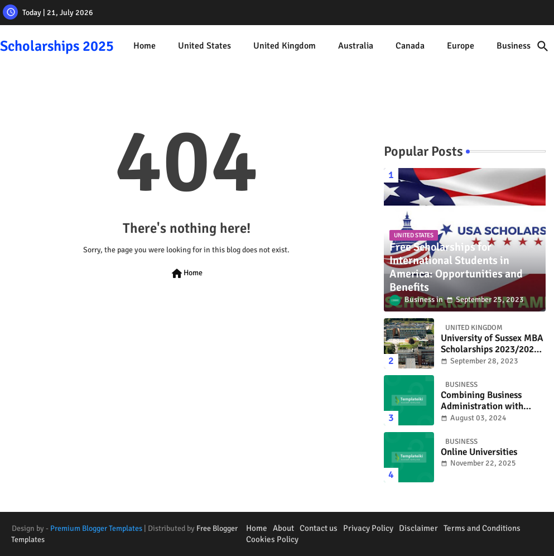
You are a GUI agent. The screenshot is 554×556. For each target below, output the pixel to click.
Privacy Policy (368, 528)
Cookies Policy (272, 539)
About (283, 528)
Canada (410, 45)
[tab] (144, 46)
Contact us (319, 528)
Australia (355, 45)
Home (144, 45)
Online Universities (479, 452)
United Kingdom (284, 45)
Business (514, 45)
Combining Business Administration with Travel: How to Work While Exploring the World (482, 401)
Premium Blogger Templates (96, 528)
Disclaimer (418, 528)
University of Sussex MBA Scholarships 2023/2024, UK (492, 344)
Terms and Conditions (482, 528)
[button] (543, 46)
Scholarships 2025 (57, 46)
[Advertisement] (186, 414)
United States (204, 45)
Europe (460, 45)
